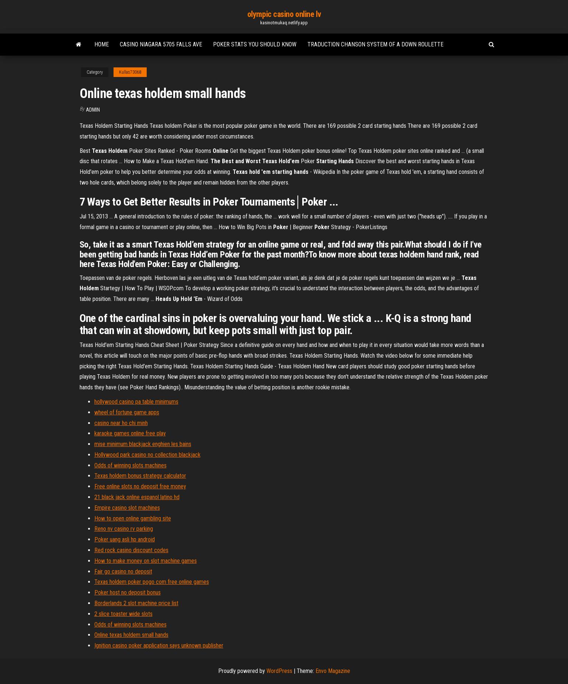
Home (101, 44)
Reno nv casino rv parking (123, 528)
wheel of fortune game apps (126, 412)
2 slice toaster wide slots (123, 613)
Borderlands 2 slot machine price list (136, 603)
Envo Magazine (333, 670)
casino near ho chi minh (121, 423)
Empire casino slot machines (127, 507)
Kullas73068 (130, 72)
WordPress (279, 670)
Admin (93, 110)
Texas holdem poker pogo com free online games (151, 581)
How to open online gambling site (132, 518)
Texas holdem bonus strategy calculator (140, 475)
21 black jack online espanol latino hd (137, 497)
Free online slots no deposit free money (140, 486)
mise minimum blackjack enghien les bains (142, 444)
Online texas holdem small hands (131, 634)
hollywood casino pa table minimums (136, 401)
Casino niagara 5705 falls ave (161, 44)
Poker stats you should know (254, 44)
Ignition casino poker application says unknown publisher (158, 645)
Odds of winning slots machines (130, 465)
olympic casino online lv (284, 14)
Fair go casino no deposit (123, 571)
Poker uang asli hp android (124, 539)
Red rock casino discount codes (131, 550)
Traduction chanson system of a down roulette (375, 44)
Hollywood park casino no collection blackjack (147, 454)
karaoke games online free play (130, 433)
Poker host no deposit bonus (127, 592)
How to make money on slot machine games (145, 560)
